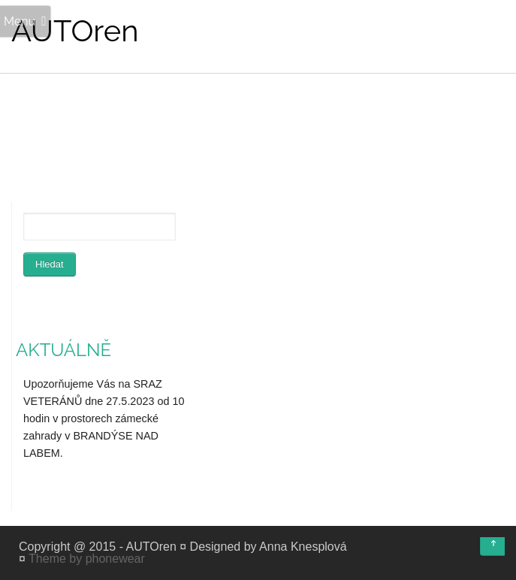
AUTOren (75, 30)
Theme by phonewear (87, 558)
